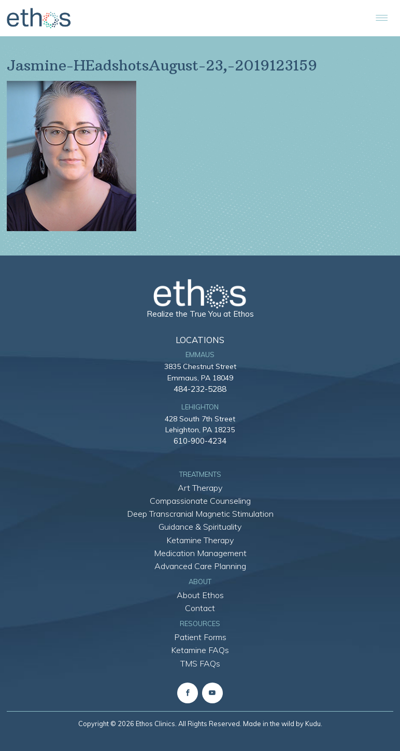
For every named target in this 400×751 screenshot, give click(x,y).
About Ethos (200, 595)
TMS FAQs (200, 663)
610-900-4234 (200, 440)
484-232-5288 (200, 389)
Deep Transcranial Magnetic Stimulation (200, 513)
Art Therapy (200, 488)
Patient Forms (200, 637)
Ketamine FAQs (200, 650)
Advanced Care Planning (200, 566)
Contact (200, 608)
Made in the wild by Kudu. (282, 723)
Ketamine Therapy (200, 540)
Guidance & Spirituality (200, 526)
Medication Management (200, 553)
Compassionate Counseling (200, 500)
